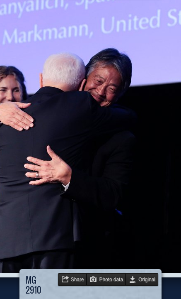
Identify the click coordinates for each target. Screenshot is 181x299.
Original (146, 279)
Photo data (111, 279)
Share (77, 279)
